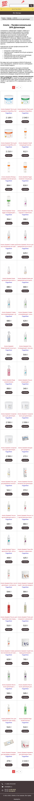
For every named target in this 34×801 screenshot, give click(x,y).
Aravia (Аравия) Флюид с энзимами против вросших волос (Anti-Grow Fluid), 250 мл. (9, 178)
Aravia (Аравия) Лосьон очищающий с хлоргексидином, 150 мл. (25, 381)
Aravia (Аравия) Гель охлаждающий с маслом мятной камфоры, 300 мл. (25, 347)
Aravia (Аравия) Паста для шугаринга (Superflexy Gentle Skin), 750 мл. (25, 110)
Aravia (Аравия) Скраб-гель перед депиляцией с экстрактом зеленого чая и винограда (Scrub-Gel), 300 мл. (25, 652)
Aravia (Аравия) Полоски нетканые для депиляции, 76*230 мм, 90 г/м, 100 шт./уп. (25, 483)
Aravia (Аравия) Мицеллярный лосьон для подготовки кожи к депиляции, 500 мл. (9, 347)
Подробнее (8, 113)
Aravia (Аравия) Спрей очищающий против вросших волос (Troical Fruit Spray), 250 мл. (25, 144)
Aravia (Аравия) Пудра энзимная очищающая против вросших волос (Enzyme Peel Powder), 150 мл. (25, 178)
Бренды (9, 18)
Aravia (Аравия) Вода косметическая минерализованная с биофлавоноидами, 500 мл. (9, 381)
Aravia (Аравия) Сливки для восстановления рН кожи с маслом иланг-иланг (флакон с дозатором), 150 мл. (9, 246)
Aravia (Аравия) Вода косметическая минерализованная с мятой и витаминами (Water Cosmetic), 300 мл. (25, 720)
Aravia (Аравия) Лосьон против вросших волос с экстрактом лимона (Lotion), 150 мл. (9, 516)
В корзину (9, 121)
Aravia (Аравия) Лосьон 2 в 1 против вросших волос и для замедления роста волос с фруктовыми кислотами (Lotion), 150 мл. (25, 516)
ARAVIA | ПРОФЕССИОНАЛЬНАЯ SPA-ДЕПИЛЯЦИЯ (16, 19)
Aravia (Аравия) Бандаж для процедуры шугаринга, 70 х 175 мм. (9, 753)
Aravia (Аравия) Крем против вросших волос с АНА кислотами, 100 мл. (9, 279)
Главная (3, 18)
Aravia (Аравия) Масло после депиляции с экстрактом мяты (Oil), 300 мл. (9, 686)
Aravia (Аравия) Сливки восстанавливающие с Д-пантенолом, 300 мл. (8, 313)
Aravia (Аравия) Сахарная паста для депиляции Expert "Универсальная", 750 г (8, 415)
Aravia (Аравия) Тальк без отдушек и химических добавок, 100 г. (25, 212)
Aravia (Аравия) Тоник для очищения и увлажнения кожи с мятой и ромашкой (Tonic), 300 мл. (25, 618)
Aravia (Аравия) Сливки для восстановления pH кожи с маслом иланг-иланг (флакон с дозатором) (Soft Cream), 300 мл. (9, 652)
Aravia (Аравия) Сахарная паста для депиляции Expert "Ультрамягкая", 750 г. (9, 449)
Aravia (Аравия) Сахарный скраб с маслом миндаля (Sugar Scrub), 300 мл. (25, 584)
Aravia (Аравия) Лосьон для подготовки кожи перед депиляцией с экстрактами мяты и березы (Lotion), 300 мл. (9, 618)
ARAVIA (15, 18)
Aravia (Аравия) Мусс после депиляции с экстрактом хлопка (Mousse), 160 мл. (9, 584)
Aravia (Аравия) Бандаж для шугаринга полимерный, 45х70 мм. (25, 449)
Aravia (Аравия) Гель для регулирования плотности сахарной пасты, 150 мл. (8, 483)
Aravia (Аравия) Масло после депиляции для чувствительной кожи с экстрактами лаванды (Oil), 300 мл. (25, 686)
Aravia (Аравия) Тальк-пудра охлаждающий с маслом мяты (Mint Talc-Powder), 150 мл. (9, 212)
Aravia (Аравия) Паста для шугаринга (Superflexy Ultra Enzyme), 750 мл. (9, 144)
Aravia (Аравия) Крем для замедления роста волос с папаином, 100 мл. (25, 279)
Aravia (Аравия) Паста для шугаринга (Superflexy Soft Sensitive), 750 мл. (9, 110)
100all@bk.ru (8, 786)
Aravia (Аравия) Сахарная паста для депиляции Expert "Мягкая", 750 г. (25, 415)
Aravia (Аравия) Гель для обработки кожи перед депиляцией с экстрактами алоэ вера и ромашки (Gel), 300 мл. (9, 720)
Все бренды (17, 13)
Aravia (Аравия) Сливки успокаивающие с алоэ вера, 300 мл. (25, 313)
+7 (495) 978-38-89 (10, 784)
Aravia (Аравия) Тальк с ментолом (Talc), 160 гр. (9, 550)
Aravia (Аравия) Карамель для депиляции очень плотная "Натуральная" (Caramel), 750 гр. (25, 753)
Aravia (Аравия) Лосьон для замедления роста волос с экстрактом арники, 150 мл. (25, 246)
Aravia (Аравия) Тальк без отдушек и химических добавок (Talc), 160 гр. (25, 550)
